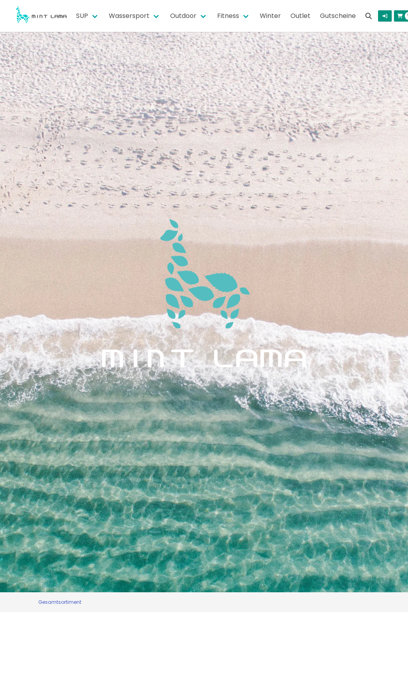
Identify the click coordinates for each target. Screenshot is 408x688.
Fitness (228, 15)
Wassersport (129, 15)
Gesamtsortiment (59, 602)
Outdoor (183, 15)
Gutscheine (338, 15)
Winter (270, 15)
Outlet (300, 15)
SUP (82, 15)
